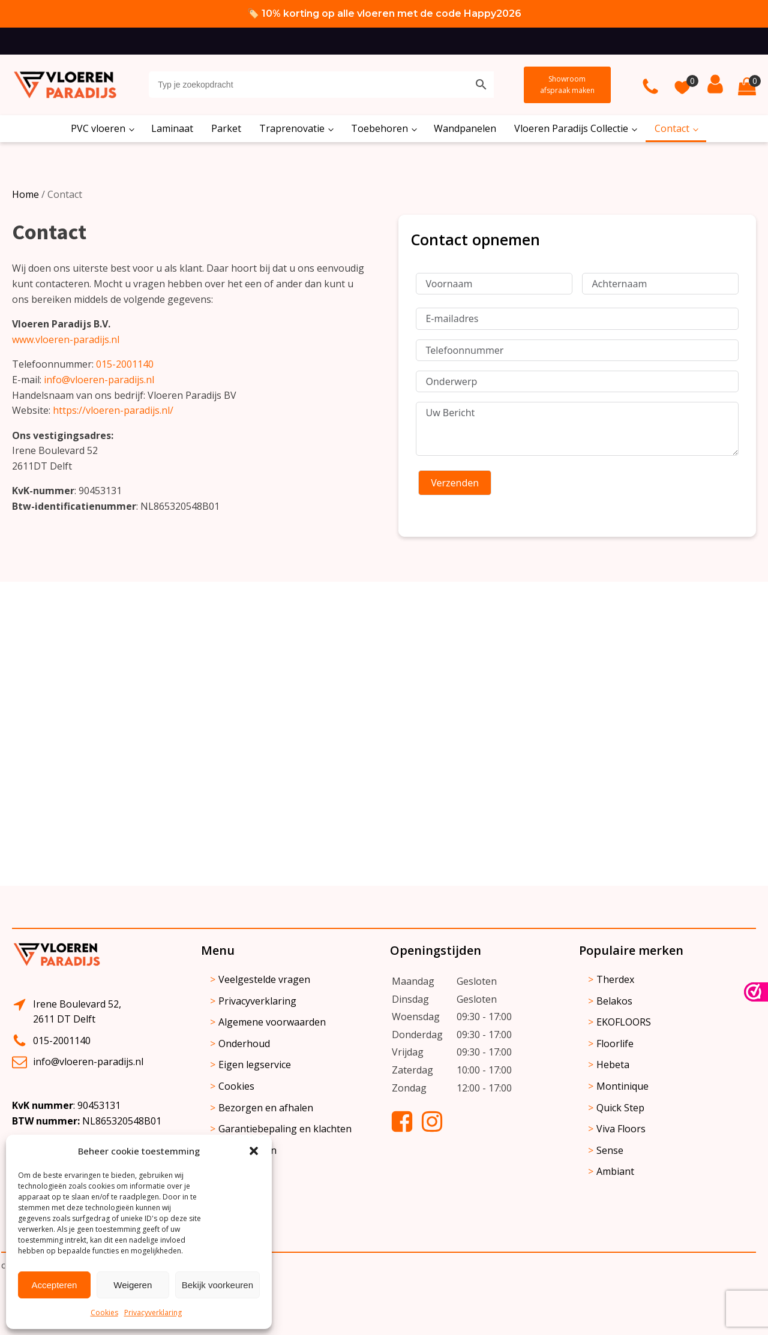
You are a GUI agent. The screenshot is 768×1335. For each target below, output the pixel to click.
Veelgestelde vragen (264, 979)
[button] (254, 1151)
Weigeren (132, 1285)
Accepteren (54, 1285)
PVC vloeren (98, 128)
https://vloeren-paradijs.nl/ (113, 410)
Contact (672, 128)
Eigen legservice (254, 1064)
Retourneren (247, 1150)
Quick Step (620, 1107)
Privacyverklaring (153, 1312)
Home (25, 194)
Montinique (622, 1086)
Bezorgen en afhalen (265, 1107)
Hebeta (612, 1064)
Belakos (614, 1001)
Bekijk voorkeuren (217, 1285)
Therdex (615, 979)
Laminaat (172, 128)
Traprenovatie (292, 128)
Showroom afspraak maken (567, 84)
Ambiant (615, 1171)
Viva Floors (621, 1128)
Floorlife (615, 1043)
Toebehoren (379, 128)
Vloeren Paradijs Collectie (571, 128)
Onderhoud (244, 1043)
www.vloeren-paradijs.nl (65, 339)
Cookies (104, 1312)
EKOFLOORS (623, 1022)
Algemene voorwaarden (272, 1022)
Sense (609, 1150)
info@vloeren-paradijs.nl (99, 379)
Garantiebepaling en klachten (285, 1128)
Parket (226, 128)
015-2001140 (125, 364)
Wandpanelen (465, 128)
